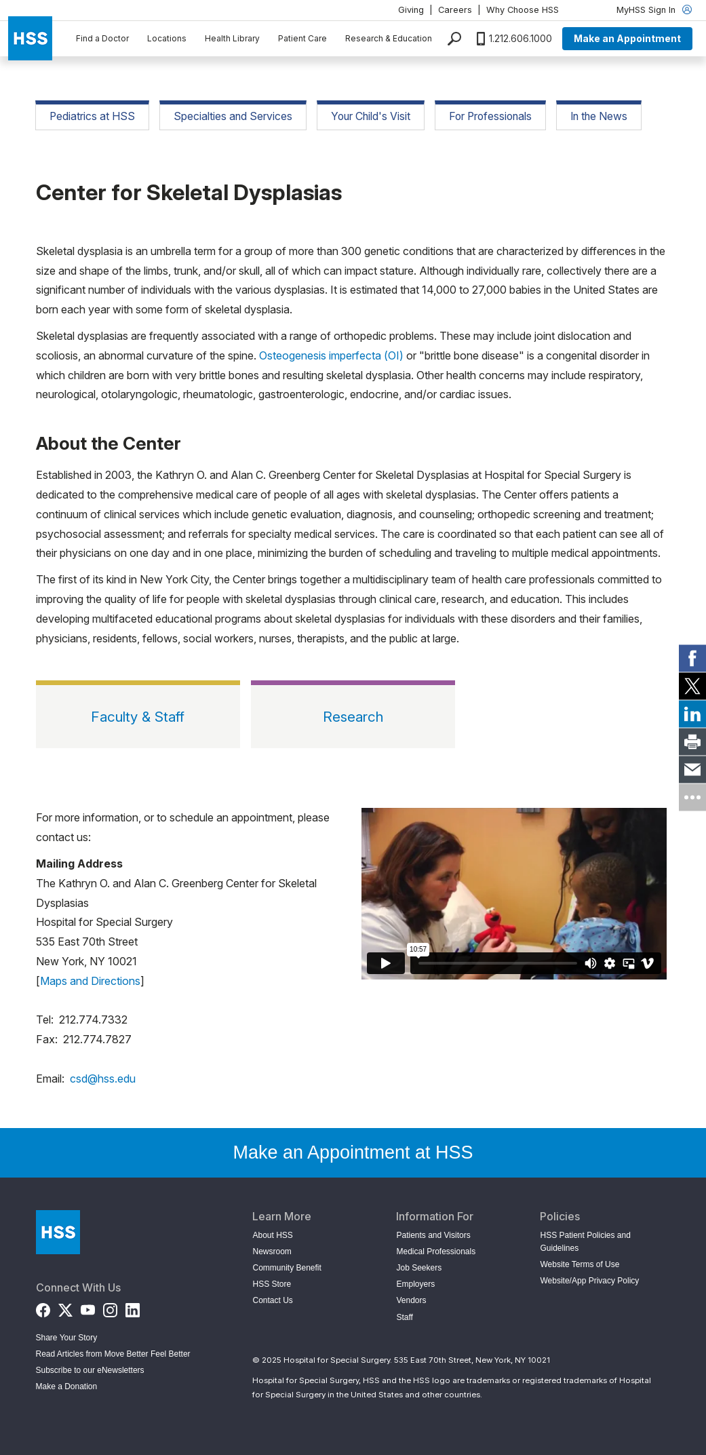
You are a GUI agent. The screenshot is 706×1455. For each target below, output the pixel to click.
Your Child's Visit (370, 116)
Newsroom (271, 1251)
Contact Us (272, 1300)
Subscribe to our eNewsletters (90, 1370)
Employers (415, 1284)
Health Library (232, 38)
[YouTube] (88, 1307)
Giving (411, 10)
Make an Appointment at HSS (353, 1152)
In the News (598, 116)
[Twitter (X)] (65, 1307)
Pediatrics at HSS (92, 116)
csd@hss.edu (103, 1078)
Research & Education (388, 38)
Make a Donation (67, 1386)
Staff (404, 1317)
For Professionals (490, 116)
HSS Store (271, 1284)
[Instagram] (110, 1307)
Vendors (411, 1300)
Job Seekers (419, 1268)
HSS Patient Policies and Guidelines (585, 1241)
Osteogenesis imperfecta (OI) (331, 355)
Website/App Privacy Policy (589, 1280)
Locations (167, 38)
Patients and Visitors (433, 1235)
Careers (455, 10)
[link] (692, 658)
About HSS (272, 1235)
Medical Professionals (435, 1251)
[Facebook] (43, 1307)
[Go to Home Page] (58, 1232)
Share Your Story (67, 1337)
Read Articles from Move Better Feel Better (113, 1354)
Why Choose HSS (522, 10)
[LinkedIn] (132, 1307)
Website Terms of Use (579, 1264)
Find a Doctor (102, 38)
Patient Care (302, 38)
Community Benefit (286, 1268)
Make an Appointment (627, 38)
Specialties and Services (233, 116)
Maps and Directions (90, 981)
